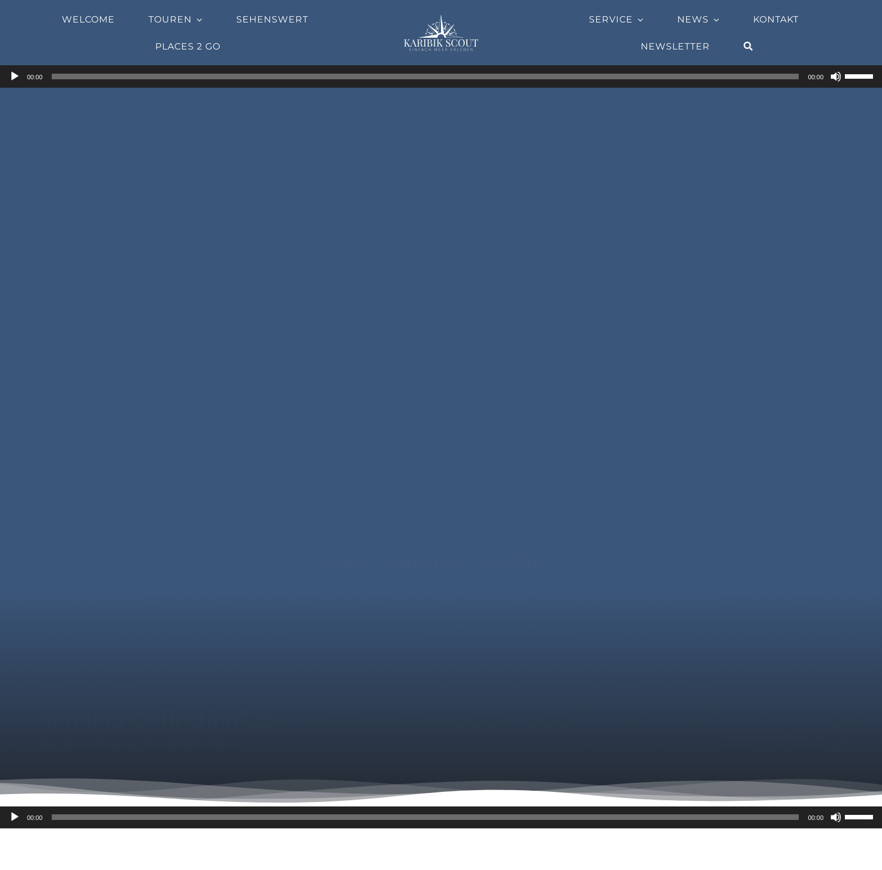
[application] (441, 76)
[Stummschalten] (836, 76)
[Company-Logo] (441, 17)
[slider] (425, 76)
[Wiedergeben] (14, 76)
